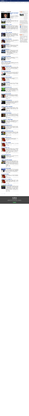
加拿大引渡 (7, 129)
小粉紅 (6, 145)
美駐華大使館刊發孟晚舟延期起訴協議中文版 (6, 100)
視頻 (14, 2)
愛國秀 (8, 145)
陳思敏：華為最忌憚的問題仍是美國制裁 (6, 168)
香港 (4, 2)
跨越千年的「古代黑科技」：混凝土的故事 (24, 37)
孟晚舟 (10, 18)
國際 (5, 2)
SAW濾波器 (7, 172)
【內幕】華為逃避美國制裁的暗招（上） (6, 49)
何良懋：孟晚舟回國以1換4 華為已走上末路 (6, 87)
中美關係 (8, 122)
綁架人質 (9, 152)
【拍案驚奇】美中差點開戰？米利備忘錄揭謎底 (6, 106)
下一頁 (4, 193)
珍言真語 (6, 91)
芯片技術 (6, 42)
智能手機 (6, 80)
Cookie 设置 (14, 202)
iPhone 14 (6, 37)
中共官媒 (6, 117)
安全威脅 (6, 75)
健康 (26, 2)
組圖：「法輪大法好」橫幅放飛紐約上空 (24, 39)
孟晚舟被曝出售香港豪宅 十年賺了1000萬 (6, 19)
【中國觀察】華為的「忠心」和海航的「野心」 (6, 179)
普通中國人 (7, 191)
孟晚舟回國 (8, 79)
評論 (11, 2)
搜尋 (17, 0)
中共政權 (2, 64)
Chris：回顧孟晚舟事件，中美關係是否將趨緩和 (7, 119)
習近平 (6, 30)
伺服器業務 (9, 172)
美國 (2, 2)
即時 (9, 2)
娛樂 (20, 2)
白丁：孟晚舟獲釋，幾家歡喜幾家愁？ (5, 82)
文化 (22, 2)
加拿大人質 (8, 97)
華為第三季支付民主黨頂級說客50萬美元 (6, 71)
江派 (10, 135)
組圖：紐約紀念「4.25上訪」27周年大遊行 (24, 38)
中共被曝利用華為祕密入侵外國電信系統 (6, 56)
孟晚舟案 (6, 122)
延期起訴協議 (7, 104)
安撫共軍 (9, 111)
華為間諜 (8, 59)
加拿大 (12, 18)
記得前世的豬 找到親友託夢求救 (24, 41)
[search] (14, 0)
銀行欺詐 (9, 104)
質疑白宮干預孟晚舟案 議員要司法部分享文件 (6, 125)
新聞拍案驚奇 (7, 110)
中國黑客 (6, 59)
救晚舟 (6, 111)
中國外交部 (9, 117)
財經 (18, 2)
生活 (24, 2)
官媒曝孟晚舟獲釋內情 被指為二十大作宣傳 (6, 24)
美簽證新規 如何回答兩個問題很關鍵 (23, 20)
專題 (13, 2)
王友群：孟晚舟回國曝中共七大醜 (5, 147)
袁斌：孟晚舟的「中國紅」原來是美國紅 (6, 142)
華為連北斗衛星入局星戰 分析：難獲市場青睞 (6, 32)
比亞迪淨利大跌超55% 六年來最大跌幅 (23, 21)
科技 (17, 2)
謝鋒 (10, 30)
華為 (6, 79)
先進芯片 (8, 80)
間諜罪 (10, 97)
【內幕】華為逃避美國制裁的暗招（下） (6, 44)
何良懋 (8, 91)
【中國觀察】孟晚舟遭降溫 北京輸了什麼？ (6, 137)
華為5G (8, 64)
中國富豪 (10, 22)
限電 (9, 135)
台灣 (7, 2)
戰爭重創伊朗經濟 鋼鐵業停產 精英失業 (24, 22)
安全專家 (6, 64)
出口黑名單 (9, 75)
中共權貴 (9, 191)
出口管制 (8, 42)
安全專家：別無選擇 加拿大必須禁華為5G (6, 61)
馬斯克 (8, 37)
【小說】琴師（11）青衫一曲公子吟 (23, 36)
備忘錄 (9, 110)
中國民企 (8, 183)
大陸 (1, 2)
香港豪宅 (8, 22)
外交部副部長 (9, 30)
